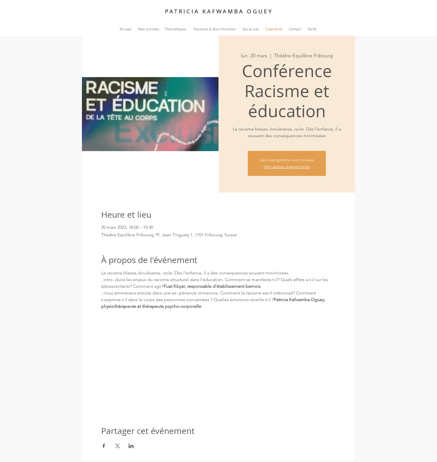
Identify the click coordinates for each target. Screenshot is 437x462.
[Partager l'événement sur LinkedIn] (131, 446)
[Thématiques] (175, 29)
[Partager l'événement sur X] (117, 446)
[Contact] (295, 29)
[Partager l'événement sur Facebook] (103, 446)
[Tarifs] (312, 29)
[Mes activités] (148, 29)
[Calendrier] (274, 29)
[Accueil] (125, 29)
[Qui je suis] (251, 29)
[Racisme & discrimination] (215, 29)
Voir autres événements (287, 166)
